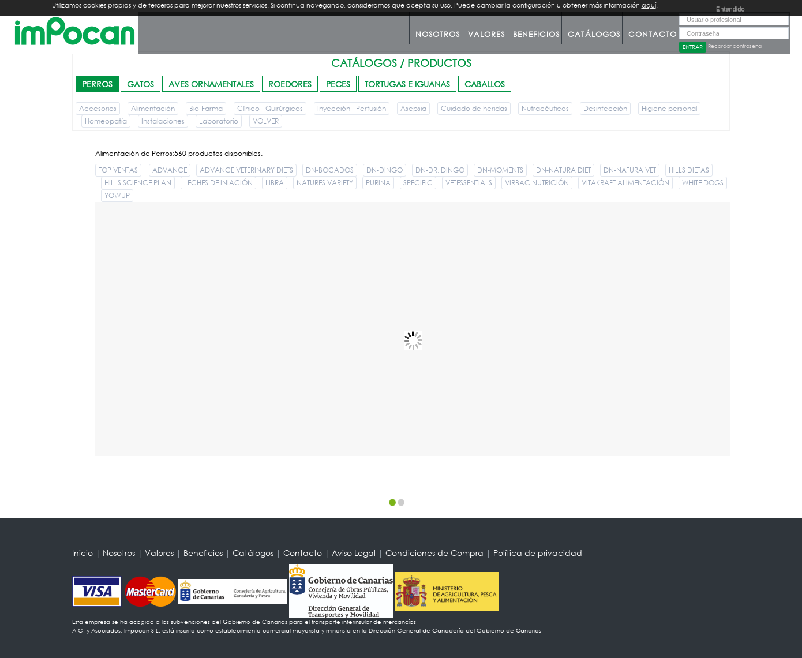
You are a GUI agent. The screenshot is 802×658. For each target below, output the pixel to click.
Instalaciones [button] (163, 121)
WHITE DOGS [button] (703, 183)
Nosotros (437, 34)
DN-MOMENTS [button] (500, 170)
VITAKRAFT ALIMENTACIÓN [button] (625, 183)
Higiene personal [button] (669, 108)
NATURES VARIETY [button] (325, 183)
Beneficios (536, 34)
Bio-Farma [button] (206, 108)
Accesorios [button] (98, 108)
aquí (649, 5)
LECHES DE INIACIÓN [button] (218, 183)
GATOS (140, 83)
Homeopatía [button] (106, 121)
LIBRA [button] (274, 183)
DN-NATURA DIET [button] (563, 170)
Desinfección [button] (605, 108)
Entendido (730, 8)
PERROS (97, 83)
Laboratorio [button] (218, 121)
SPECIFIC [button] (418, 183)
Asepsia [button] (413, 108)
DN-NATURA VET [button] (630, 170)
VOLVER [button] (266, 121)
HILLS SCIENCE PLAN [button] (137, 183)
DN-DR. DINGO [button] (439, 170)
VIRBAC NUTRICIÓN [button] (537, 183)
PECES (338, 83)
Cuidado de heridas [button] (474, 108)
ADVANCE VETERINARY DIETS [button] (246, 170)
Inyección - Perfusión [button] (351, 108)
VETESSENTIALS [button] (468, 183)
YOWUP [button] (117, 195)
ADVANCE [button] (169, 170)
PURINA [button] (378, 183)
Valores (486, 34)
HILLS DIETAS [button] (689, 170)
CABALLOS (484, 83)
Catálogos (594, 34)
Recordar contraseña (735, 46)
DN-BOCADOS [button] (330, 170)
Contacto (652, 34)
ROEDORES (290, 83)
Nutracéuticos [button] (545, 108)
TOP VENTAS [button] (118, 170)
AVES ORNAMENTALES (211, 83)
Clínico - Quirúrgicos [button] (270, 108)
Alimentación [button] (153, 108)
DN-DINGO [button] (384, 170)
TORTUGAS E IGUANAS (407, 83)
